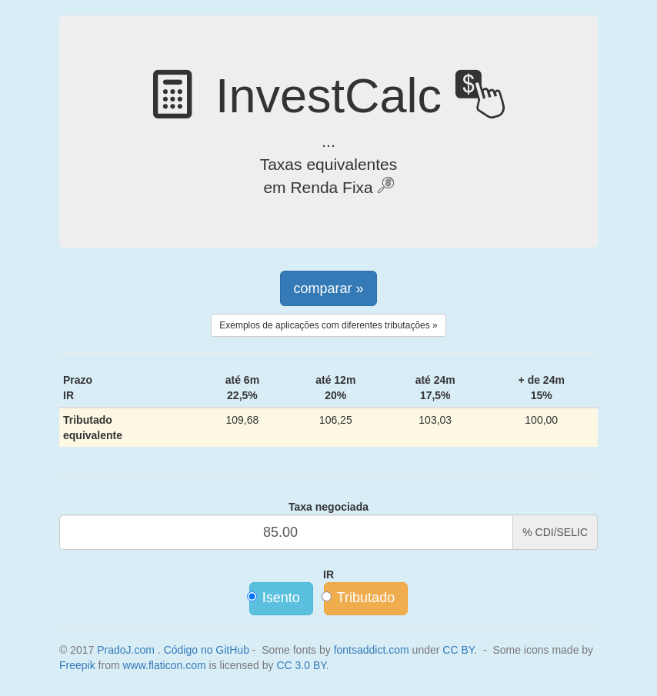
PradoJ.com (126, 650)
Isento (274, 597)
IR (328, 574)
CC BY (458, 650)
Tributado (359, 597)
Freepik (77, 665)
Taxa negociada (328, 507)
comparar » (328, 288)
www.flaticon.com (163, 665)
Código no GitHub (206, 650)
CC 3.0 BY (300, 665)
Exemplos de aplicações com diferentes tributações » (328, 325)
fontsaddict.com (371, 650)
